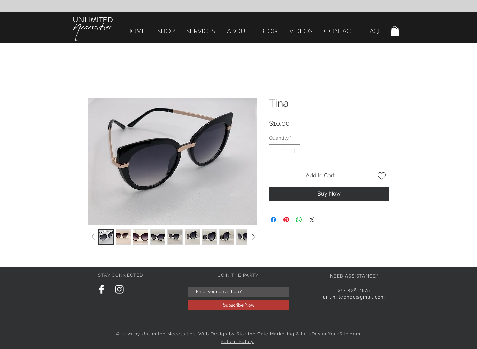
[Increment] (294, 151)
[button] (395, 31)
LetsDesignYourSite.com (331, 333)
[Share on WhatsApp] (299, 219)
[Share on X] (312, 219)
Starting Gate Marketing (265, 333)
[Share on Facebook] (273, 219)
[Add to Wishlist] (381, 175)
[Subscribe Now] (238, 305)
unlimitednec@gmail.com (354, 297)
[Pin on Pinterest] (286, 219)
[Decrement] (274, 151)
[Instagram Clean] (119, 289)
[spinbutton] (284, 151)
